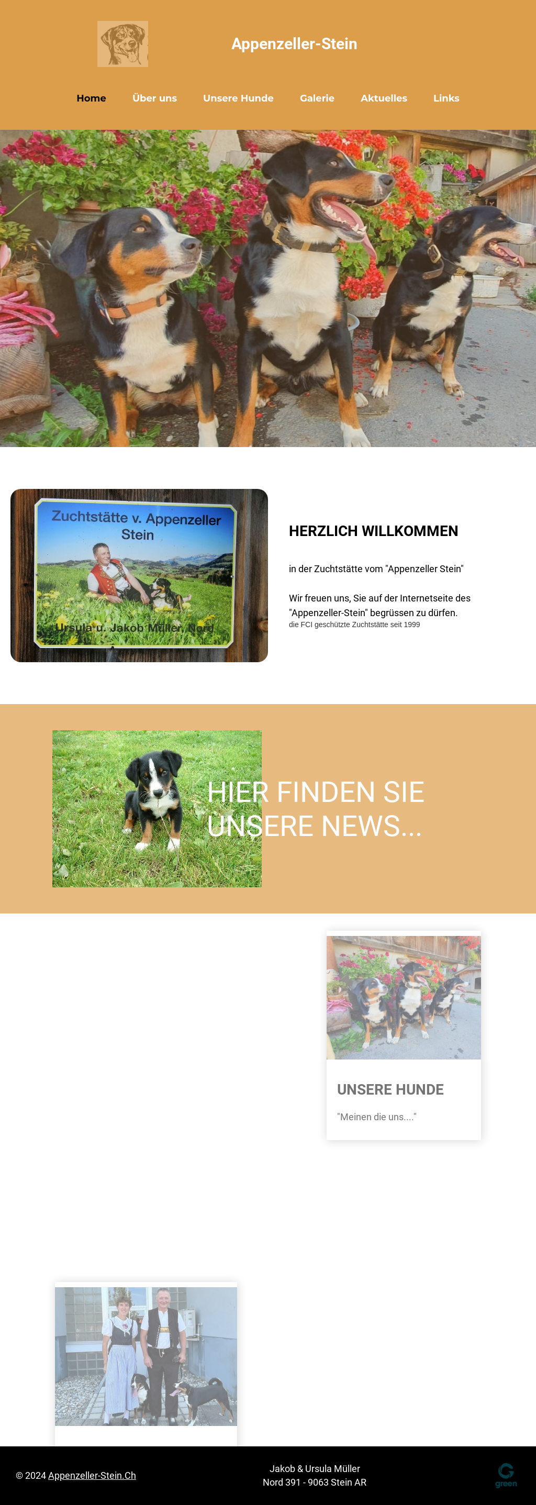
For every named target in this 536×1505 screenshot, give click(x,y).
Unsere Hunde (238, 98)
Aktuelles (384, 98)
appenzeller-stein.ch (92, 1475)
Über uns (154, 98)
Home (91, 98)
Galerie (317, 98)
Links (446, 98)
